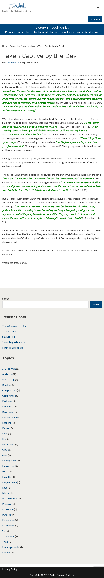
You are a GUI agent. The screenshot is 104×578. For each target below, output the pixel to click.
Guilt (4, 455)
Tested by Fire (9, 331)
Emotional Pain (10, 417)
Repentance (8, 520)
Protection (8, 509)
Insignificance (9, 482)
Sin (3, 530)
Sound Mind (8, 336)
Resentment (8, 525)
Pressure (6, 503)
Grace (5, 449)
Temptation (8, 536)
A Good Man (9, 368)
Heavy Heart (9, 466)
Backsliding (8, 379)
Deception (7, 406)
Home (5, 46)
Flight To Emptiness (12, 347)
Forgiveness (8, 444)
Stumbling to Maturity (14, 342)
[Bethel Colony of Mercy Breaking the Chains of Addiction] (16, 7)
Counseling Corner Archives (23, 46)
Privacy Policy (9, 569)
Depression (8, 411)
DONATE (95, 19)
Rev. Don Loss (12, 62)
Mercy (5, 493)
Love (4, 487)
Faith (5, 433)
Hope (5, 471)
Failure (5, 428)
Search (5, 298)
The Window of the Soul (14, 325)
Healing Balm (9, 460)
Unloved (6, 552)
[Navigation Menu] (98, 7)
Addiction (7, 374)
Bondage (7, 384)
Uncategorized (10, 547)
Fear (4, 438)
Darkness (7, 401)
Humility (6, 476)
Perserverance (9, 498)
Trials (5, 541)
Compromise (9, 395)
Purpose (6, 514)
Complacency (9, 390)
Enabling (6, 422)
